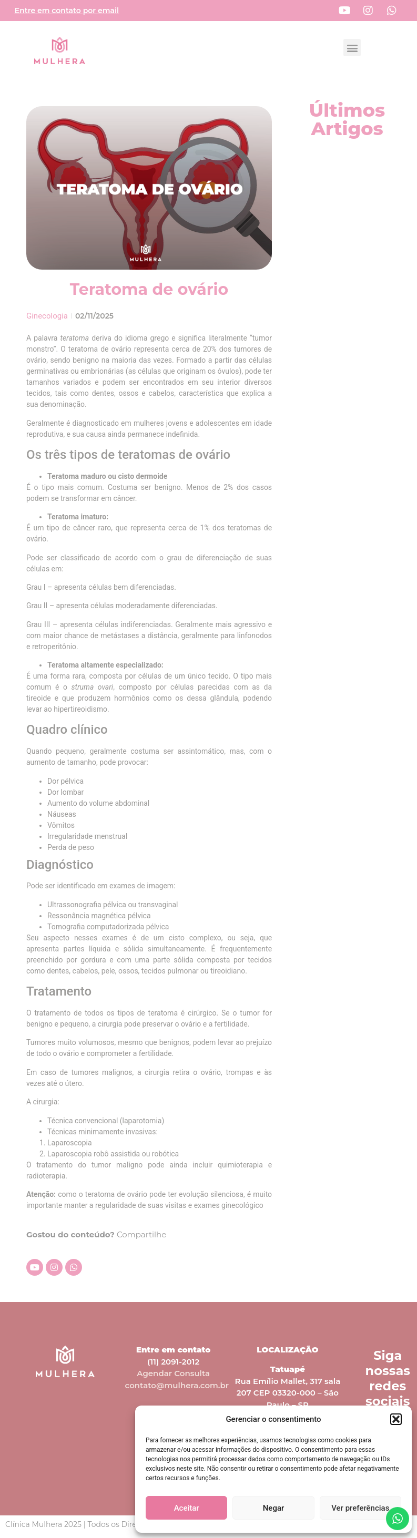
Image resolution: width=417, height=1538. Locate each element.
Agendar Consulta (173, 1373)
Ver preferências (360, 1508)
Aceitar (186, 1508)
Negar (273, 1508)
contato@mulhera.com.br (177, 1385)
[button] (396, 1419)
